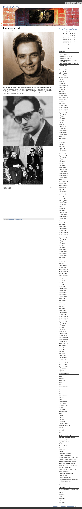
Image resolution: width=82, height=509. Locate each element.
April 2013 (62, 247)
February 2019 (63, 169)
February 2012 (63, 265)
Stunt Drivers (62, 427)
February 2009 (63, 333)
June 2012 (62, 261)
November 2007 (63, 363)
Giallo (60, 399)
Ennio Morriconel (11, 28)
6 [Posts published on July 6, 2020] (63, 37)
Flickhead (61, 451)
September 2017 (63, 185)
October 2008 (63, 341)
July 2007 (61, 370)
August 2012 (62, 257)
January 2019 (63, 171)
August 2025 (62, 72)
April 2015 (62, 210)
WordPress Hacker (70, 506)
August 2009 (62, 324)
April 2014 (62, 224)
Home (68, 3)
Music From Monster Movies (67, 463)
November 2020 (63, 132)
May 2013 (61, 245)
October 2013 (63, 236)
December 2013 (63, 232)
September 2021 (63, 113)
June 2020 (62, 142)
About (74, 3)
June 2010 (62, 304)
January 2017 (63, 193)
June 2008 (62, 349)
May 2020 (61, 144)
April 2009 (62, 329)
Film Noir (61, 397)
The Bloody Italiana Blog (66, 473)
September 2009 (63, 322)
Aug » (68, 48)
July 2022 (61, 101)
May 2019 (61, 163)
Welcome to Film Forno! (65, 56)
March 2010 (62, 310)
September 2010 (63, 298)
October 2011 (63, 273)
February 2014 (63, 228)
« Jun (68, 45)
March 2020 (62, 148)
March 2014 (62, 226)
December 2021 (63, 107)
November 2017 (63, 181)
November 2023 (63, 85)
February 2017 (63, 191)
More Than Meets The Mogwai (67, 461)
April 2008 (62, 353)
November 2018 (63, 175)
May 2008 (61, 351)
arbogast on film (63, 440)
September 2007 (63, 367)
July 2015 (61, 206)
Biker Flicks (62, 380)
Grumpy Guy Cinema (65, 455)
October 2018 (63, 177)
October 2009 (63, 320)
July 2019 (61, 160)
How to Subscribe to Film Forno (69, 63)
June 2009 (62, 326)
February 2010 (63, 312)
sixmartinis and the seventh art (67, 469)
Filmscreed (62, 449)
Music (60, 413)
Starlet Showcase (64, 471)
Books (60, 382)
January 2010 (63, 314)
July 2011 (61, 279)
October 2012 (63, 255)
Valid (62, 498)
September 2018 (63, 179)
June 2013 (62, 244)
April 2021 (62, 122)
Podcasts (61, 417)
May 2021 (61, 120)
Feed (79, 3)
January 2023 (63, 95)
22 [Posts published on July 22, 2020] (67, 41)
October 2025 (63, 70)
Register (61, 494)
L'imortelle (62, 409)
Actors (60, 376)
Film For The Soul (64, 446)
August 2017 (62, 187)
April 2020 (62, 146)
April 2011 (62, 285)
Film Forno (11, 6)
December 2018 (63, 173)
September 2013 (63, 238)
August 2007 (62, 369)
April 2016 (62, 197)
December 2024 (63, 77)
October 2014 (63, 218)
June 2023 (62, 89)
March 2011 (62, 286)
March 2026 (62, 68)
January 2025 (63, 76)
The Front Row (63, 475)
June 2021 (62, 119)
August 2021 (62, 115)
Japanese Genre (63, 405)
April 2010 (62, 308)
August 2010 (62, 300)
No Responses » (19, 219)
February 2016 (63, 201)
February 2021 (63, 126)
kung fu (61, 407)
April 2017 (62, 189)
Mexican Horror (63, 411)
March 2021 (62, 124)
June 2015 (62, 208)
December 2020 (63, 130)
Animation (62, 378)
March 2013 (62, 249)
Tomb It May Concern (65, 481)
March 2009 (62, 331)
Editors (61, 394)
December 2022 (63, 97)
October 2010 (63, 296)
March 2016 (62, 199)
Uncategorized (63, 429)
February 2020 (63, 150)
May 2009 (61, 328)
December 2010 (63, 292)
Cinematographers (64, 386)
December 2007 (63, 361)
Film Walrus (62, 448)
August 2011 (62, 277)
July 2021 (61, 117)
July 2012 (61, 259)
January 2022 (63, 105)
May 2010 (61, 306)
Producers (62, 421)
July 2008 (61, 347)
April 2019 (62, 165)
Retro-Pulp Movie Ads (65, 467)
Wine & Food (62, 431)
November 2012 (63, 253)
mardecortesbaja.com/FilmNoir (67, 459)
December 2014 (63, 216)
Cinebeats (62, 444)
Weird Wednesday (64, 483)
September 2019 (63, 156)
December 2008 (63, 337)
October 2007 (63, 365)
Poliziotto (61, 419)
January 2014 (63, 230)
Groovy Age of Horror (65, 453)
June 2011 (62, 281)
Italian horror (62, 403)
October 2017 (63, 183)
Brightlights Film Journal (65, 442)
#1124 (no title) (63, 54)
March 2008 (62, 355)
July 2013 (61, 242)
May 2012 (61, 263)
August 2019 (62, 158)
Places (61, 415)
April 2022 (62, 103)
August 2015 (62, 204)
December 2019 (63, 152)
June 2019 (62, 161)
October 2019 (63, 154)
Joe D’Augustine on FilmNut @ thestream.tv (68, 60)
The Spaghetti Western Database (68, 479)
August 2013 (62, 240)
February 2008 (63, 357)
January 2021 (63, 128)
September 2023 (63, 87)
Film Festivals (63, 396)
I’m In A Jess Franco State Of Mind (68, 457)
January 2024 (63, 83)
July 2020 (61, 140)
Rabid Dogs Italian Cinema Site (68, 465)
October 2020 (63, 134)
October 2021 (63, 111)
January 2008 (63, 359)
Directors (61, 392)
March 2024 (62, 81)
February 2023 (63, 93)
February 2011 (63, 288)
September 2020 (63, 136)
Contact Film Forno (65, 58)
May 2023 (61, 91)
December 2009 (63, 316)
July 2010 (61, 302)
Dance (60, 390)
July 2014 (61, 220)
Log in (60, 496)
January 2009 (63, 335)
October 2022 (63, 99)
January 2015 (63, 214)
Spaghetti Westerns (64, 425)
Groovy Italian (63, 401)
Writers (61, 433)
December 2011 (63, 269)
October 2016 (63, 195)
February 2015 (63, 212)
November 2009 (63, 318)
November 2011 (63, 271)
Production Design (64, 423)
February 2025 (63, 74)
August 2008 (62, 345)
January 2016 (63, 202)
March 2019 (62, 167)
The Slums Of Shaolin (65, 477)
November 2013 (63, 234)
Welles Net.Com (63, 485)
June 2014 (62, 222)
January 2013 (63, 251)
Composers (11, 219)
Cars (60, 384)
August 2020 (62, 138)
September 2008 (63, 343)
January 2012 (63, 267)
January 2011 (63, 290)
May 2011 (61, 283)
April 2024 (62, 79)
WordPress (62, 502)
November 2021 (63, 109)
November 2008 (63, 339)
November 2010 (63, 294)
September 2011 (63, 275)
